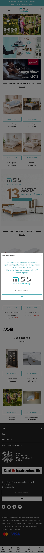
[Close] (41, 255)
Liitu (22, 297)
